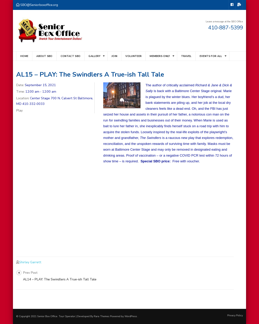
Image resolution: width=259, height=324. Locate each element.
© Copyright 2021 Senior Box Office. (37, 316)
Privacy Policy (235, 315)
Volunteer (133, 56)
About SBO (44, 56)
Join (114, 56)
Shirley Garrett (30, 262)
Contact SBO (71, 56)
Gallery (94, 56)
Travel (186, 56)
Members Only (160, 56)
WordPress (130, 316)
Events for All (211, 56)
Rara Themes (101, 316)
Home (24, 56)
